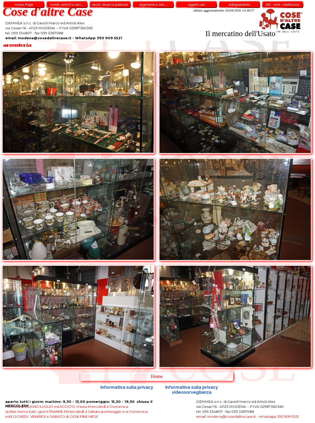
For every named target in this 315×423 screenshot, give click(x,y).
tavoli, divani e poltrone (110, 5)
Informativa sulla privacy (126, 387)
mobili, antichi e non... (67, 5)
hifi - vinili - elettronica (282, 5)
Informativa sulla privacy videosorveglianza (192, 390)
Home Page (24, 5)
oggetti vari (196, 5)
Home (157, 376)
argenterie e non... (153, 5)
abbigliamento (239, 5)
